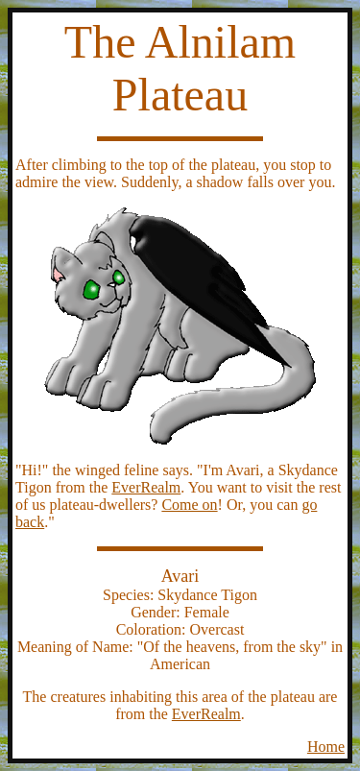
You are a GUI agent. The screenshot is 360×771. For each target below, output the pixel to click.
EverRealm (145, 487)
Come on (189, 504)
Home (326, 746)
